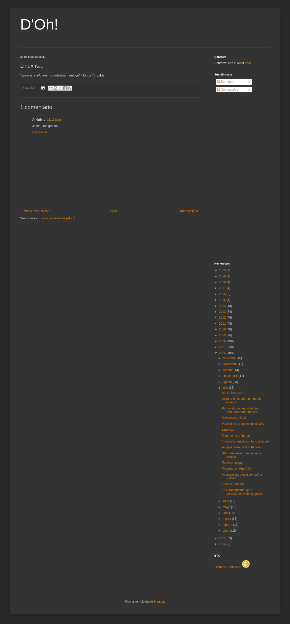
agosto (228, 382)
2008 (223, 341)
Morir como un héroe (236, 435)
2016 (223, 294)
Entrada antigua (187, 211)
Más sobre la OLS (234, 418)
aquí (248, 63)
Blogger (159, 601)
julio (226, 387)
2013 (223, 312)
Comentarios (227, 89)
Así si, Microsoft (232, 393)
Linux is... (228, 429)
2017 (223, 288)
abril (226, 513)
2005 (223, 538)
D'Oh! (39, 24)
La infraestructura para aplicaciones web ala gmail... (243, 491)
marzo (227, 519)
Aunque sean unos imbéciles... (242, 447)
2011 (223, 323)
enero (227, 530)
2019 (223, 276)
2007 (223, 347)
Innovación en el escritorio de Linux (245, 441)
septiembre (231, 376)
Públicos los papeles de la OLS (243, 424)
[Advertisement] (234, 177)
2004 (223, 544)
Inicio (113, 211)
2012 (223, 317)
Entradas (225, 82)
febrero (228, 525)
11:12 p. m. (54, 119)
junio (226, 501)
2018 (223, 282)
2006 (223, 353)
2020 (223, 270)
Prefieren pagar (232, 462)
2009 (223, 335)
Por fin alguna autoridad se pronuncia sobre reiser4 (240, 410)
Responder (39, 132)
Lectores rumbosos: (232, 567)
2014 (223, 306)
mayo (227, 507)
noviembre (230, 364)
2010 (223, 329)
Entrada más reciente (35, 211)
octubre (228, 370)
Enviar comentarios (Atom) (57, 218)
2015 (223, 300)
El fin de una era (233, 484)
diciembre (230, 358)
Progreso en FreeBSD (237, 469)
